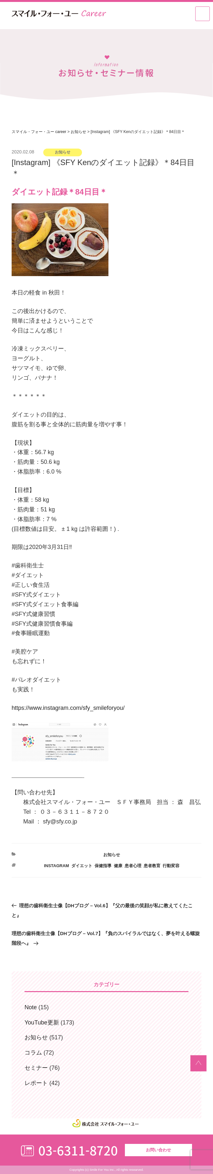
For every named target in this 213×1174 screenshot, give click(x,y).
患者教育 (152, 865)
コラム (33, 1052)
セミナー (36, 1068)
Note (31, 1007)
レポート (36, 1083)
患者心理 (133, 865)
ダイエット (81, 865)
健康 (118, 865)
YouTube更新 (42, 1022)
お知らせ (111, 854)
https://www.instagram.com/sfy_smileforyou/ (68, 708)
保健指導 (103, 865)
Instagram (56, 865)
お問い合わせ (158, 1149)
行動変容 (171, 865)
